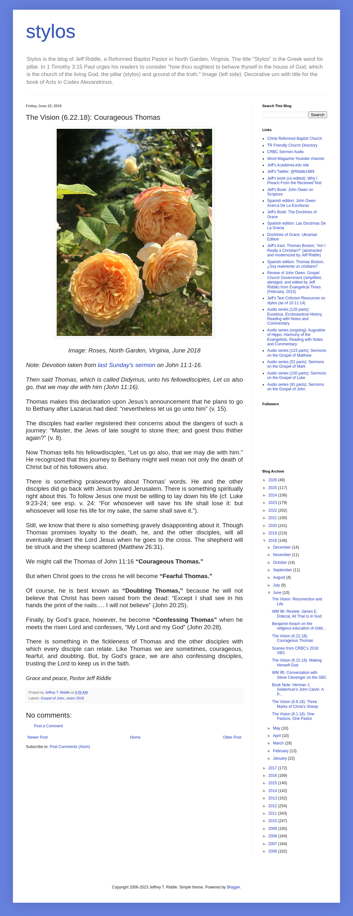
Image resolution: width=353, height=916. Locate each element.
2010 (273, 821)
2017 (273, 768)
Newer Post (38, 737)
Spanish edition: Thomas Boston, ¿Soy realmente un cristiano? (295, 264)
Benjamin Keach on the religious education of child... (299, 626)
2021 (273, 518)
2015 (273, 783)
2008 (273, 836)
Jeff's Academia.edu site (288, 165)
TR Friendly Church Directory (292, 145)
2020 (273, 525)
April (277, 735)
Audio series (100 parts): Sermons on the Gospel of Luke (296, 375)
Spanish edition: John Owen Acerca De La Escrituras (291, 202)
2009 (273, 828)
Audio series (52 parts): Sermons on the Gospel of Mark (295, 364)
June (277, 592)
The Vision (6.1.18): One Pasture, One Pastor (293, 716)
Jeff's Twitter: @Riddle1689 (290, 171)
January (280, 758)
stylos (50, 31)
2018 (273, 540)
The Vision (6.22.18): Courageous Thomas (292, 638)
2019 (273, 533)
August (279, 577)
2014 (273, 790)
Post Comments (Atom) (70, 746)
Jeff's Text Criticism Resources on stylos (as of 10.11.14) (296, 300)
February (281, 751)
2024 (273, 495)
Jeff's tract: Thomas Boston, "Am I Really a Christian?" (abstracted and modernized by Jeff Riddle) (296, 250)
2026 (273, 480)
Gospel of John (52, 698)
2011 (273, 813)
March (279, 743)
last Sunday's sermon (126, 365)
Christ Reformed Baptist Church (294, 138)
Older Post (232, 737)
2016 (273, 775)
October (280, 562)
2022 (273, 510)
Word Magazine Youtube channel (295, 158)
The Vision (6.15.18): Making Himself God (297, 662)
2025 (273, 488)
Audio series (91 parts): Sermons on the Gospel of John (295, 386)
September (283, 570)
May (277, 728)
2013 (273, 798)
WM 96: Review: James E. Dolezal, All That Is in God (297, 613)
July (277, 585)
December (282, 547)
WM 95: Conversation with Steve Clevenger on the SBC (299, 674)
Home (135, 737)
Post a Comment (48, 726)
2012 (273, 806)
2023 (273, 502)
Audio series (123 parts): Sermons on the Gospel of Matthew (296, 352)
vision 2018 (75, 698)
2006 (273, 851)
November (282, 555)
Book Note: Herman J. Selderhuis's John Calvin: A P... (298, 690)
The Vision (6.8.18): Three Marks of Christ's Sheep (295, 704)
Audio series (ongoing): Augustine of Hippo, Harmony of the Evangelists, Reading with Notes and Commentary (296, 337)
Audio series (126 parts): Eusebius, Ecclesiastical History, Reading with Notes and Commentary (295, 316)
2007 (273, 844)
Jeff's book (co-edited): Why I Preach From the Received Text (294, 180)
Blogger (233, 887)
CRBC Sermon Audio (285, 152)
